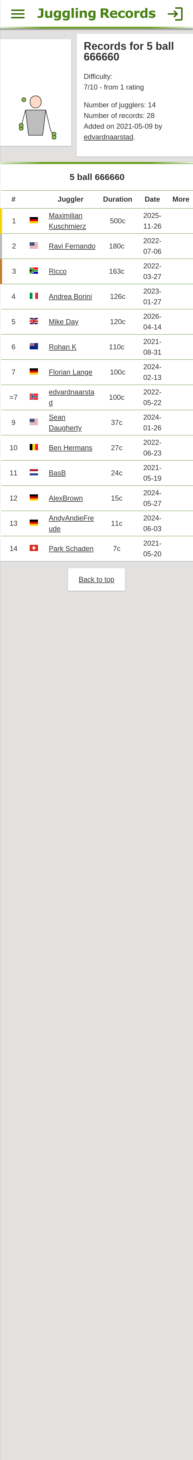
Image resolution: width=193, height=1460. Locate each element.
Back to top (96, 579)
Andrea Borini (70, 296)
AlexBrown (66, 498)
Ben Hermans (70, 448)
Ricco (58, 271)
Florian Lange (70, 372)
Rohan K (62, 347)
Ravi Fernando (72, 246)
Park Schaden (71, 548)
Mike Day (63, 322)
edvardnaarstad (108, 137)
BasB (57, 473)
